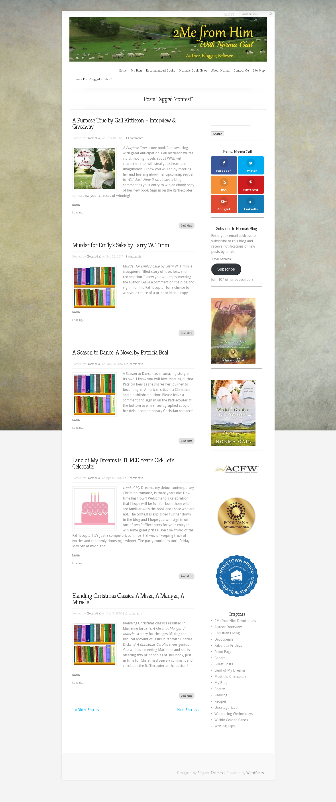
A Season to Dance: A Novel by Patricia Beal (120, 352)
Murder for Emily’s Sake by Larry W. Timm (120, 245)
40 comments (134, 478)
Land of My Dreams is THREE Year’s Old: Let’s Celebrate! (123, 463)
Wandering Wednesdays (233, 714)
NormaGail (94, 138)
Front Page (223, 652)
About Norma (220, 70)
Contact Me (241, 70)
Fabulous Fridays (228, 645)
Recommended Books (160, 70)
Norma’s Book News (193, 70)
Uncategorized (226, 707)
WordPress (255, 773)
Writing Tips (224, 726)
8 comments (133, 256)
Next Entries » (188, 710)
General (220, 658)
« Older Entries (87, 710)
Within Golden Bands (231, 720)
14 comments (134, 364)
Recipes (220, 701)
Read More (186, 225)
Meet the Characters (230, 676)
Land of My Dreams (229, 670)
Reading (220, 695)
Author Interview (228, 627)
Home (123, 70)
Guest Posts (223, 664)
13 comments (134, 138)
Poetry (219, 689)
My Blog (136, 70)
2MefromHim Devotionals (235, 621)
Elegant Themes (210, 773)
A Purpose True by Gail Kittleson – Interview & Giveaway (124, 123)
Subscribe (226, 269)
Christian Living (227, 633)
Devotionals (223, 639)
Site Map (259, 70)
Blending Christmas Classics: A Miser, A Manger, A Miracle (128, 599)
